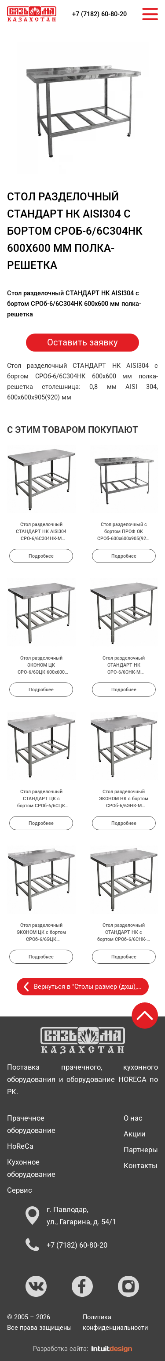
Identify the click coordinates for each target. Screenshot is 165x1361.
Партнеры (141, 1149)
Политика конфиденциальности (115, 1322)
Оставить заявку (82, 342)
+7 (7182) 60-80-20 (99, 14)
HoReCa (20, 1146)
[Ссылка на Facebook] (83, 1287)
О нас (133, 1118)
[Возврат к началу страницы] (145, 1015)
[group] (83, 108)
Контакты (141, 1165)
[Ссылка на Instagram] (129, 1287)
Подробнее (41, 556)
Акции (135, 1133)
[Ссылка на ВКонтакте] (37, 1287)
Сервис (19, 1190)
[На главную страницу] (31, 14)
